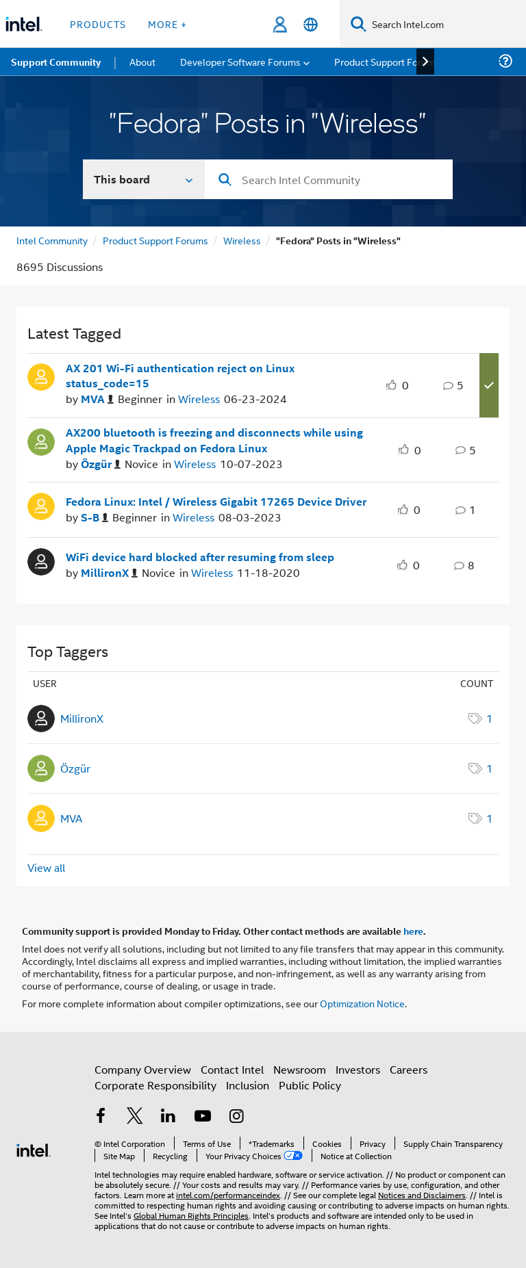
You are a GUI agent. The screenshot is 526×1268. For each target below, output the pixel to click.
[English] (310, 24)
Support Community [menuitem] (56, 61)
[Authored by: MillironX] (109, 573)
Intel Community (52, 240)
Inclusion (247, 1085)
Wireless (242, 240)
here (413, 930)
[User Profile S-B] (41, 505)
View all (46, 867)
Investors (358, 1069)
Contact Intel (232, 1069)
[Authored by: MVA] (97, 399)
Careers (408, 1069)
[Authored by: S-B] (94, 517)
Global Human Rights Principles (191, 1214)
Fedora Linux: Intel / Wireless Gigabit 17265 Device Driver (216, 501)
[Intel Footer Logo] (33, 1148)
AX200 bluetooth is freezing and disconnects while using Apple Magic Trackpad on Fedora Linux (214, 440)
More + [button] (167, 23)
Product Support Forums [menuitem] (387, 61)
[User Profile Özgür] (41, 440)
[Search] (358, 23)
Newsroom (299, 1069)
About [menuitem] (142, 61)
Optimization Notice (362, 1003)
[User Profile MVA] (41, 375)
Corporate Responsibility (155, 1085)
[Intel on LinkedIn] (168, 1117)
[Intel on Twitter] (135, 1117)
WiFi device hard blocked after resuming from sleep (200, 557)
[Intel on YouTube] (202, 1117)
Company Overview (143, 1069)
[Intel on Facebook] (100, 1117)
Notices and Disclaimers (422, 1194)
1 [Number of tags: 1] (489, 718)
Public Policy (310, 1085)
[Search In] (144, 179)
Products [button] (98, 23)
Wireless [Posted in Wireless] (199, 398)
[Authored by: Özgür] (101, 464)
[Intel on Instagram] (236, 1117)
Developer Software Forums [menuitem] (240, 61)
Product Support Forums (155, 240)
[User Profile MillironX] (41, 560)
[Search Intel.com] (446, 24)
